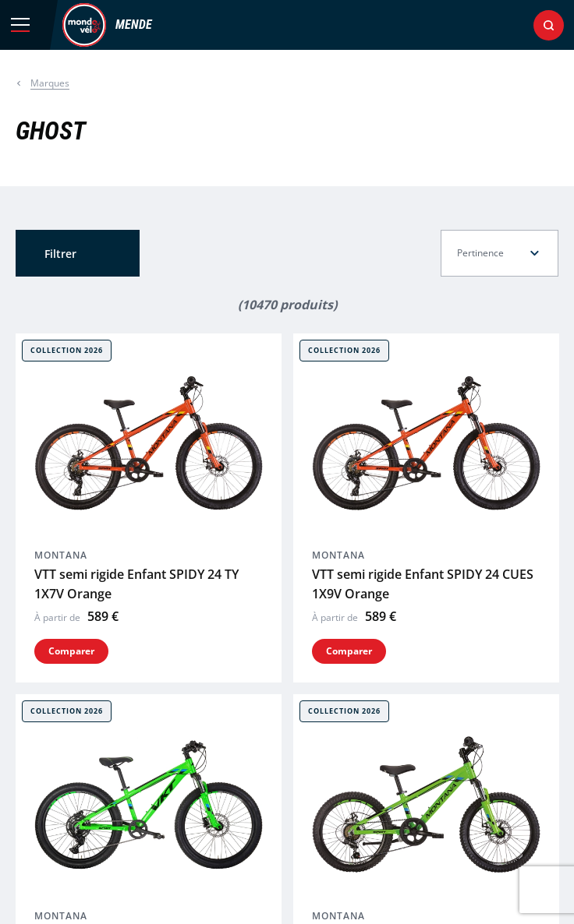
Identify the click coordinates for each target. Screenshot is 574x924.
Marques (49, 83)
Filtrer (60, 253)
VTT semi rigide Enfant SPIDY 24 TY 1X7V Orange (136, 584)
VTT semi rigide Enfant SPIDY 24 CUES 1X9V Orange (422, 584)
